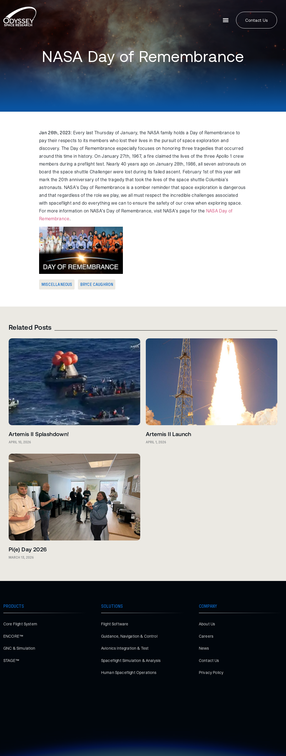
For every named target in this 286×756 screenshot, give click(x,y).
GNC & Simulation (19, 648)
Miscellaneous (56, 284)
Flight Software (114, 624)
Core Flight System (20, 624)
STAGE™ (11, 660)
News (204, 648)
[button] (225, 20)
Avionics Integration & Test (125, 648)
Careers (206, 636)
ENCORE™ (13, 636)
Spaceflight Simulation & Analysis (131, 660)
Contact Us (209, 660)
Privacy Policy (211, 672)
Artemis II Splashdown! (39, 433)
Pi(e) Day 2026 (28, 549)
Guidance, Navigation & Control (129, 636)
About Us (207, 624)
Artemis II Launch (168, 433)
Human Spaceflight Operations (128, 672)
